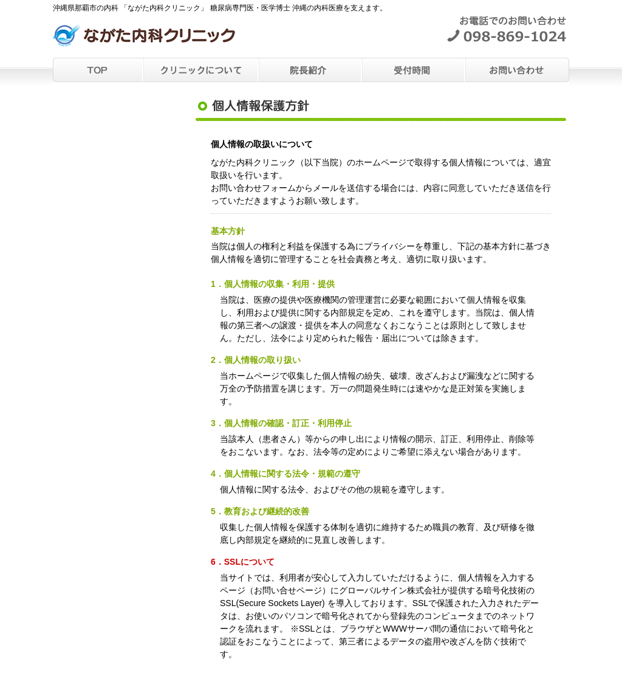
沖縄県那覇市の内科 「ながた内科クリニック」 (144, 42)
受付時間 (414, 70)
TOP (98, 70)
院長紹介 (311, 70)
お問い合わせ (517, 70)
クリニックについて (201, 70)
